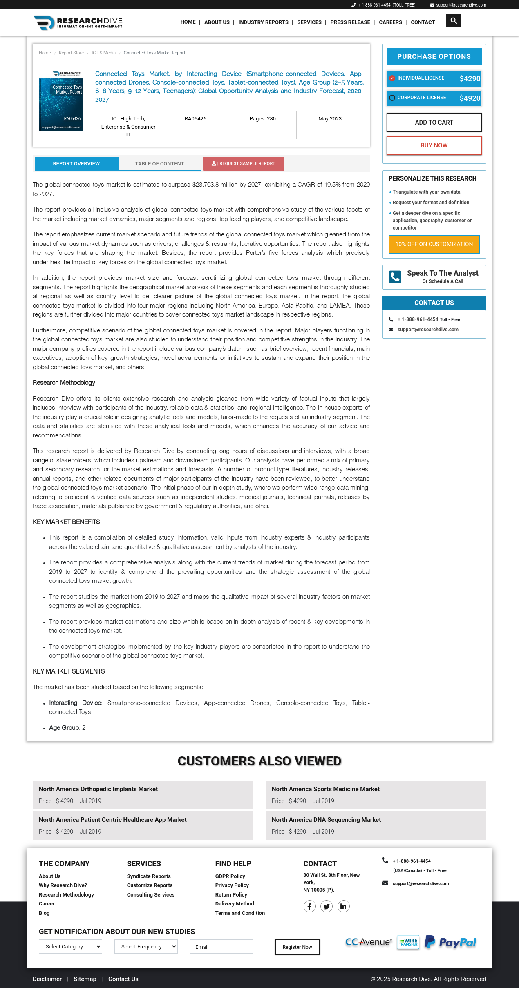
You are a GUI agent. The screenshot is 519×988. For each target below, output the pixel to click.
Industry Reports (264, 22)
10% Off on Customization (434, 244)
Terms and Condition (240, 913)
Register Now (297, 947)
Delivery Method (234, 904)
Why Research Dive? (63, 885)
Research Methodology (66, 895)
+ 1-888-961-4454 (374, 5)
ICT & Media (104, 53)
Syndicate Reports (149, 876)
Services (309, 22)
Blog (44, 913)
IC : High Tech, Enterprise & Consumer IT (128, 127)
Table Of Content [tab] (159, 164)
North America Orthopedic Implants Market (98, 789)
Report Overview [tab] (76, 164)
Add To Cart (434, 122)
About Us (217, 22)
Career (47, 904)
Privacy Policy (232, 885)
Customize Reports (150, 885)
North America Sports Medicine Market (326, 789)
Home (188, 22)
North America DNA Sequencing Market (326, 819)
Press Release (350, 22)
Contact (423, 22)
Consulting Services (151, 895)
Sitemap (85, 979)
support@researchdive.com (458, 5)
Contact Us (123, 979)
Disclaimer (47, 979)
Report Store (71, 53)
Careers (390, 22)
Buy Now (434, 145)
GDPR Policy (230, 876)
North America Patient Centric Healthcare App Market (113, 819)
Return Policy (231, 895)
